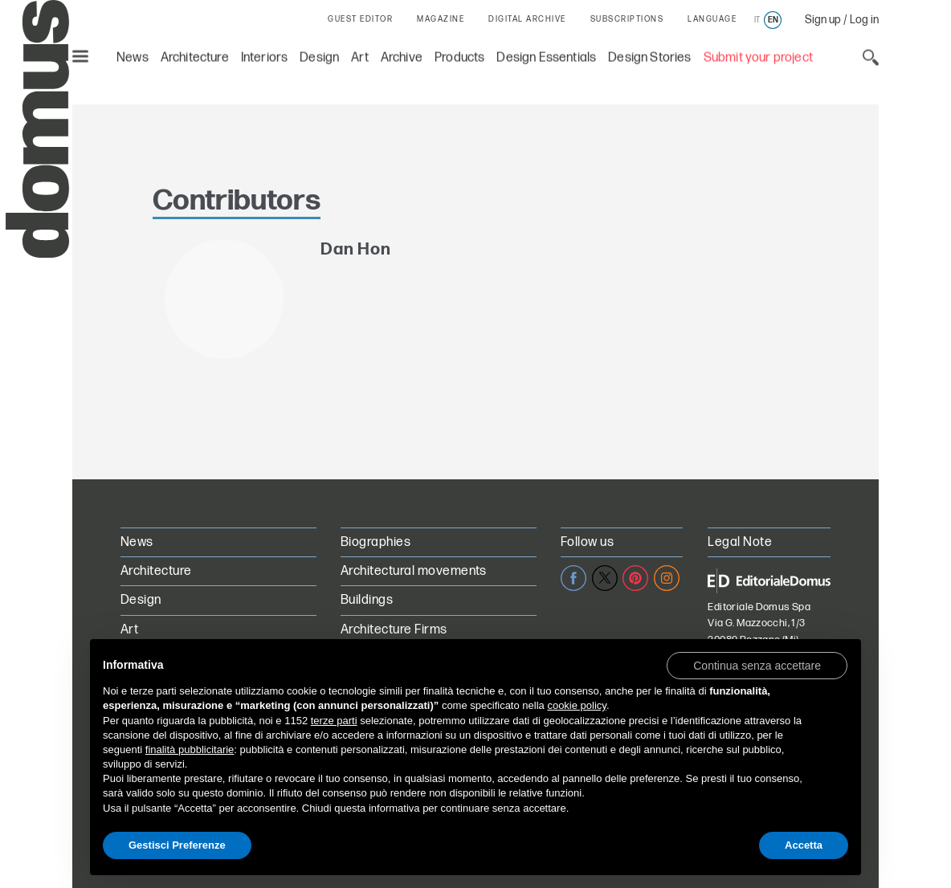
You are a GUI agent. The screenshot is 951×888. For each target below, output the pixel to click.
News (132, 56)
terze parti (334, 721)
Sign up (823, 19)
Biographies (375, 542)
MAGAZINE (440, 19)
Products (459, 56)
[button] (757, 665)
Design (319, 56)
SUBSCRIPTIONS (627, 19)
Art (360, 56)
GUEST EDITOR (360, 19)
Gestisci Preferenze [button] (177, 845)
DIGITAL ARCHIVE (527, 19)
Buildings (367, 600)
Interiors (264, 56)
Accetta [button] (803, 845)
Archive (401, 56)
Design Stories (649, 56)
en (773, 20)
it (757, 20)
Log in (864, 19)
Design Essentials (546, 56)
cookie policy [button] (576, 705)
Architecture (195, 56)
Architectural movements (414, 571)
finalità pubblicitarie (190, 749)
